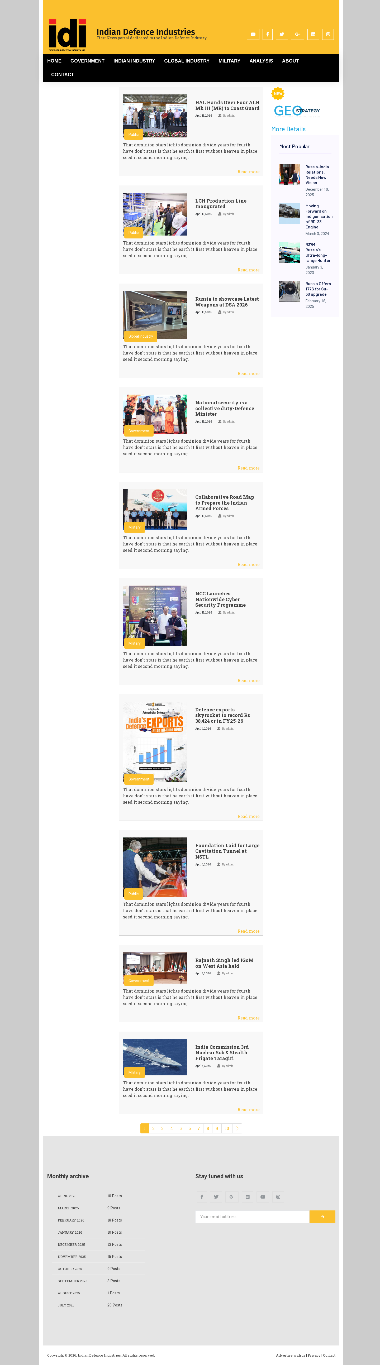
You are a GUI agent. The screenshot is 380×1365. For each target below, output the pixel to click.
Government (87, 61)
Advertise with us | (291, 1355)
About (290, 61)
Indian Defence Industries (146, 32)
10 (227, 1128)
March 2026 (70, 1207)
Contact (62, 74)
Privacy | (315, 1355)
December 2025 (73, 1244)
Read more (249, 171)
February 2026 (73, 1220)
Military (229, 61)
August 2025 (70, 1292)
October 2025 (71, 1268)
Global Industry (187, 61)
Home (54, 61)
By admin (226, 115)
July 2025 (67, 1304)
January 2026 (72, 1232)
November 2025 (73, 1256)
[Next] (237, 1128)
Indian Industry (134, 61)
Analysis (261, 61)
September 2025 (74, 1280)
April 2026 (68, 1195)
